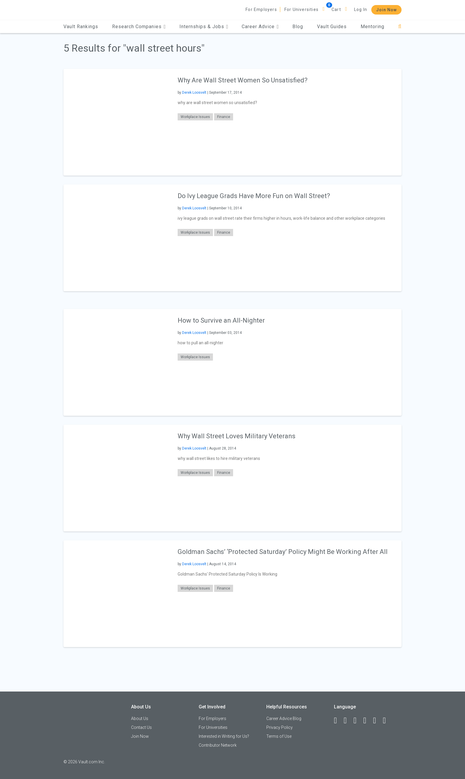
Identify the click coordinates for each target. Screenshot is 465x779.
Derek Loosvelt (194, 92)
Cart (336, 9)
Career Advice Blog (283, 718)
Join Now (386, 9)
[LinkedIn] (348, 720)
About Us (139, 718)
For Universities (301, 9)
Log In (360, 9)
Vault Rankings (80, 26)
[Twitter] (357, 720)
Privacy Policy (279, 727)
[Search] (400, 26)
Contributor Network (218, 745)
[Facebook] (338, 720)
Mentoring (372, 26)
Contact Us (141, 727)
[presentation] (116, 122)
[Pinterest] (377, 720)
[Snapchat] (387, 720)
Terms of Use (279, 736)
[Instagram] (367, 720)
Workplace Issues (195, 117)
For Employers (261, 9)
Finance (223, 117)
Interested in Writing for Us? (224, 736)
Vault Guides (332, 26)
